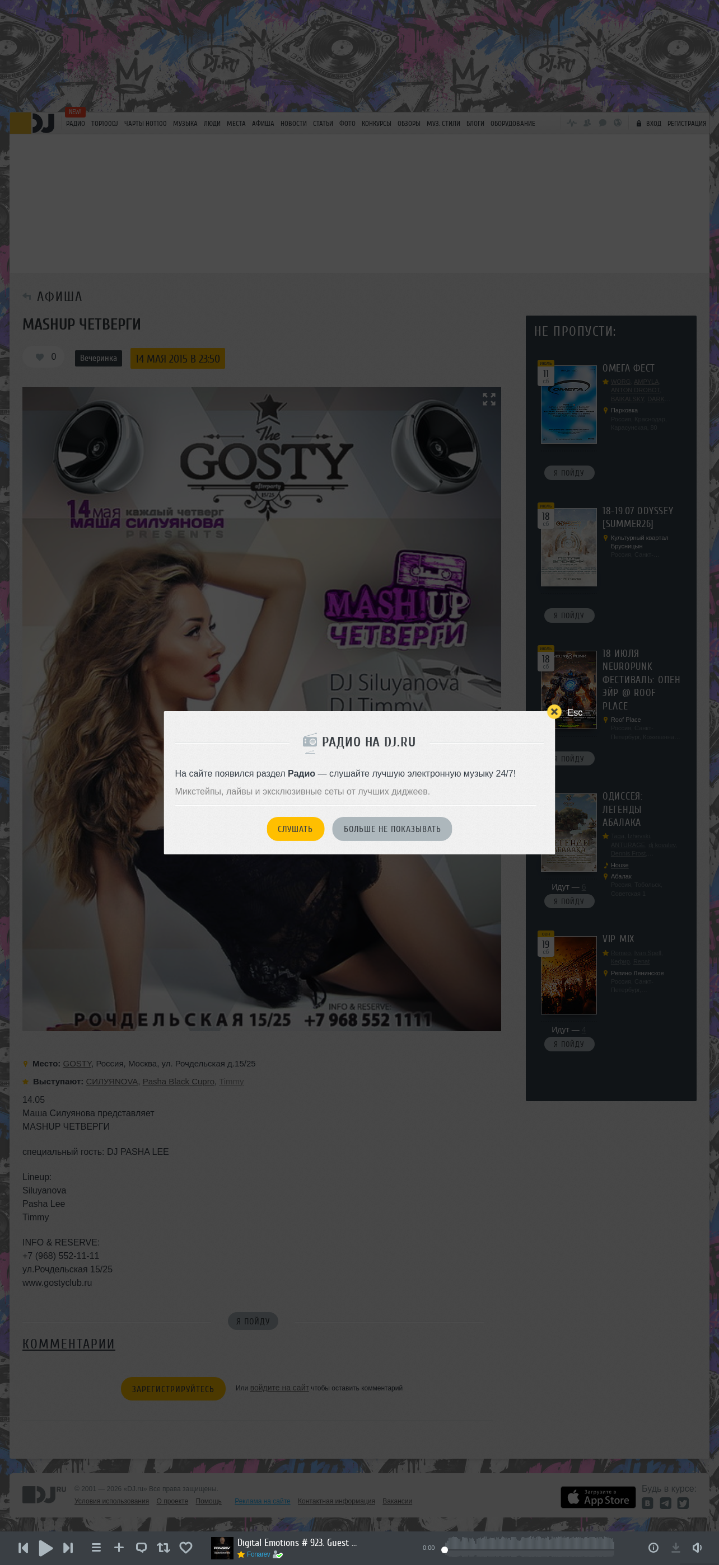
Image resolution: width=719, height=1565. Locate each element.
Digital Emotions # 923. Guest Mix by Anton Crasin (299, 1542)
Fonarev (258, 1554)
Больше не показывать (392, 829)
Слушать (295, 829)
